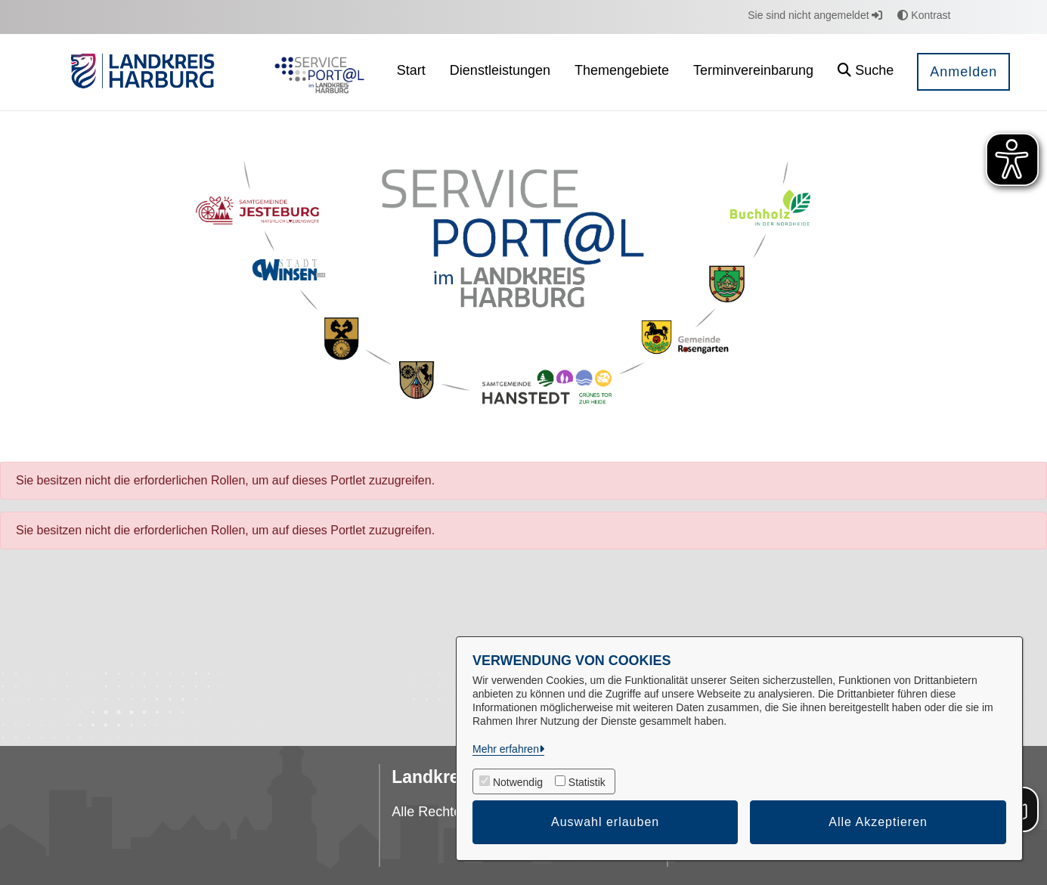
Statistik (587, 782)
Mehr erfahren (505, 749)
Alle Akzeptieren (878, 821)
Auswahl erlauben (605, 821)
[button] (866, 72)
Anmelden (963, 71)
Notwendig (518, 782)
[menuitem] (411, 72)
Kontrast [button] (923, 15)
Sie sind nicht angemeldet (815, 15)
